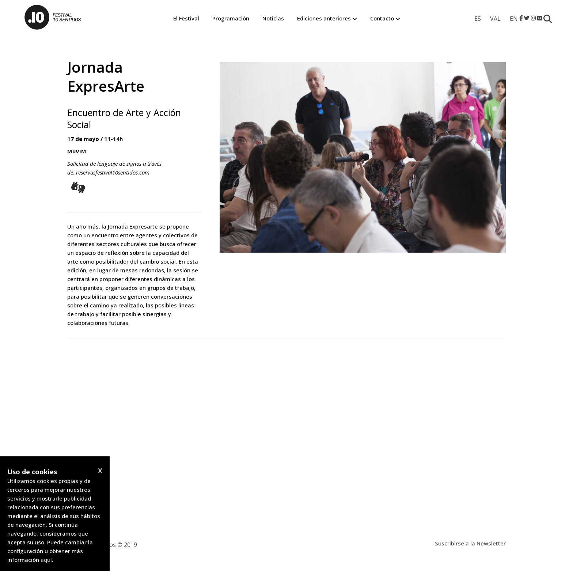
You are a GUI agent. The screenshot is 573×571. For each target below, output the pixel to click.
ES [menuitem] (477, 19)
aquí (46, 559)
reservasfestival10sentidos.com (112, 172)
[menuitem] (477, 18)
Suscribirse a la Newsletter (470, 543)
